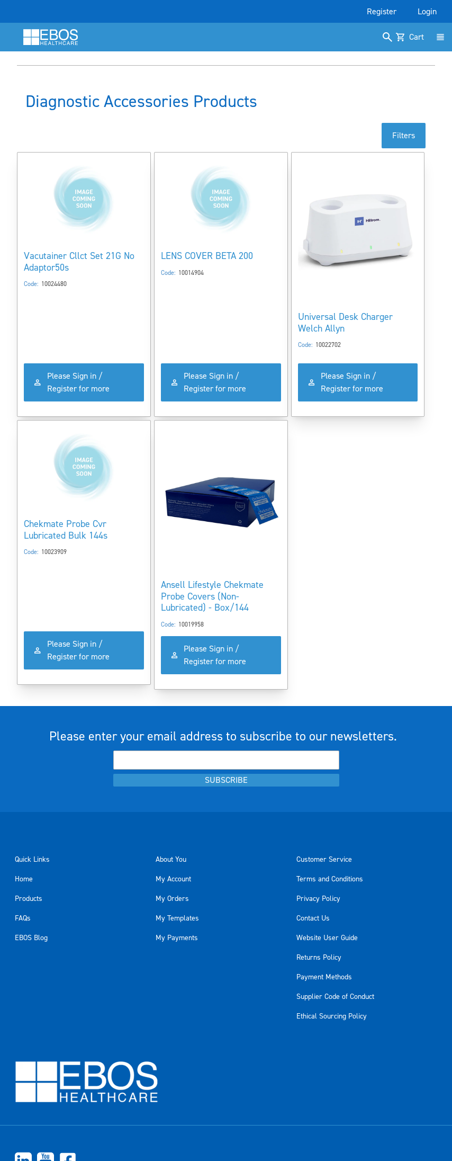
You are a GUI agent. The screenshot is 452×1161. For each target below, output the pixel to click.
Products (28, 899)
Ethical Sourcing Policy (331, 1016)
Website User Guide (327, 938)
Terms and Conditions (329, 879)
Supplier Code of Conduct (335, 997)
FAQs (23, 918)
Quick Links (32, 859)
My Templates (177, 918)
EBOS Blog (31, 938)
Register (381, 11)
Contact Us (313, 918)
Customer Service (324, 859)
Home (24, 879)
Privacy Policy (318, 899)
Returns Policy (318, 957)
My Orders (172, 899)
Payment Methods (324, 977)
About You (171, 859)
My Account (173, 879)
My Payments (177, 938)
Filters (403, 135)
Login (427, 11)
